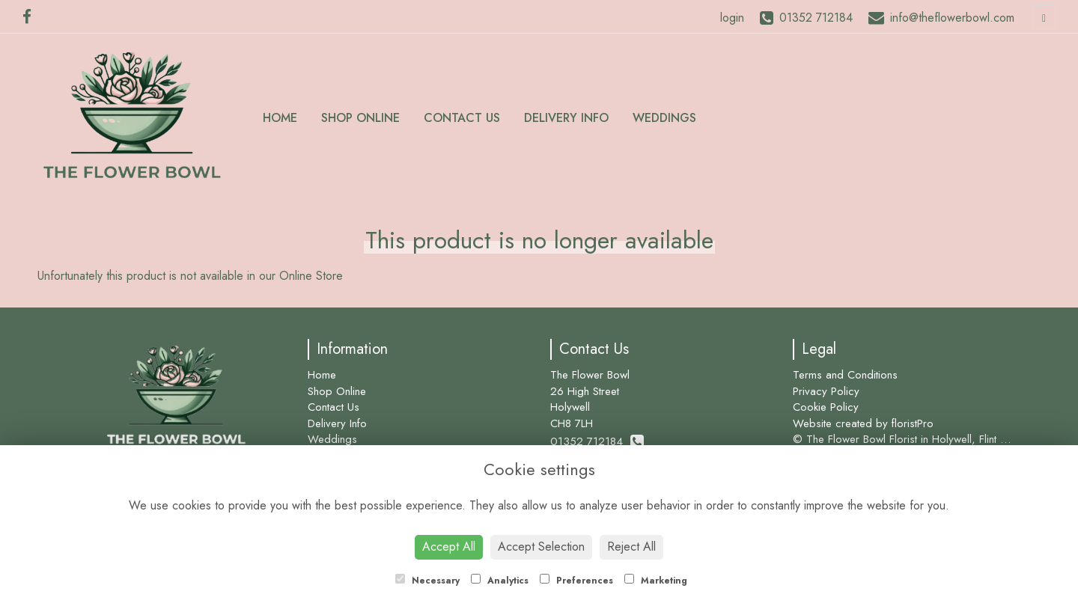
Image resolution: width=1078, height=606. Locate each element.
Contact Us (462, 117)
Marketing (655, 580)
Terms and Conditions (845, 375)
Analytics (500, 580)
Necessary (427, 580)
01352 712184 (597, 441)
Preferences (576, 580)
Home (280, 117)
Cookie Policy (826, 407)
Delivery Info (566, 117)
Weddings (664, 117)
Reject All (631, 546)
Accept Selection (541, 546)
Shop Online (360, 117)
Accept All (448, 546)
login (732, 17)
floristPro (913, 423)
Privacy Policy (826, 391)
